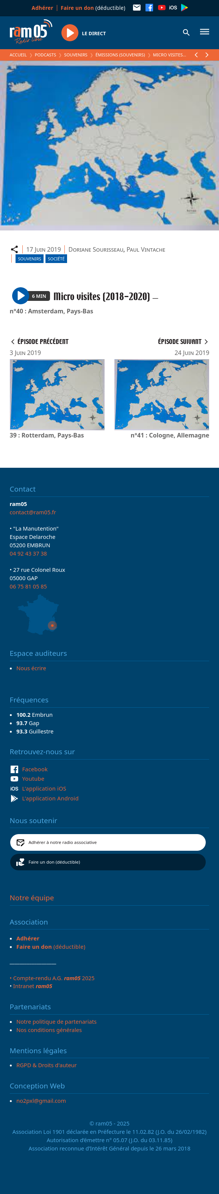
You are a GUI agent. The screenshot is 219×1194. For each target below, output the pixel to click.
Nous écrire (31, 668)
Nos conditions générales (49, 1030)
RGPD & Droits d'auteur (46, 1065)
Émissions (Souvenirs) (120, 55)
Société (56, 259)
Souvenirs (75, 55)
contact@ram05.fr (33, 512)
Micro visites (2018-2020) (180, 55)
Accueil (18, 55)
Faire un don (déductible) (54, 862)
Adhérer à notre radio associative (62, 842)
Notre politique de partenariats (56, 1021)
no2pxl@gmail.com (41, 1100)
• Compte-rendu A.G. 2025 (52, 978)
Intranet (32, 986)
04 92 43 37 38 (28, 553)
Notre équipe (32, 898)
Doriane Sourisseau (95, 249)
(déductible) (93, 7)
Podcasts (45, 55)
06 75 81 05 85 (28, 586)
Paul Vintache (146, 249)
